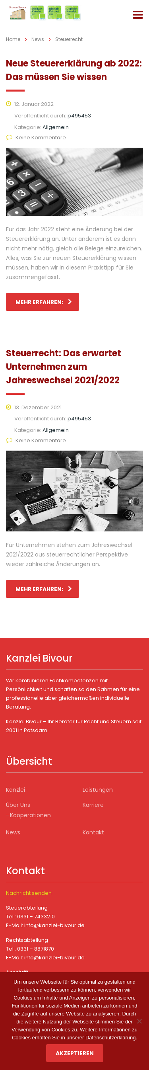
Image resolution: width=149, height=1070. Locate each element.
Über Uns (18, 805)
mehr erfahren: (43, 302)
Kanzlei (15, 790)
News (13, 832)
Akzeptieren (75, 1053)
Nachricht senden (29, 893)
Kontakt (93, 832)
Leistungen (98, 790)
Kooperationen (30, 815)
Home (13, 39)
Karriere (93, 805)
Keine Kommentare (36, 137)
